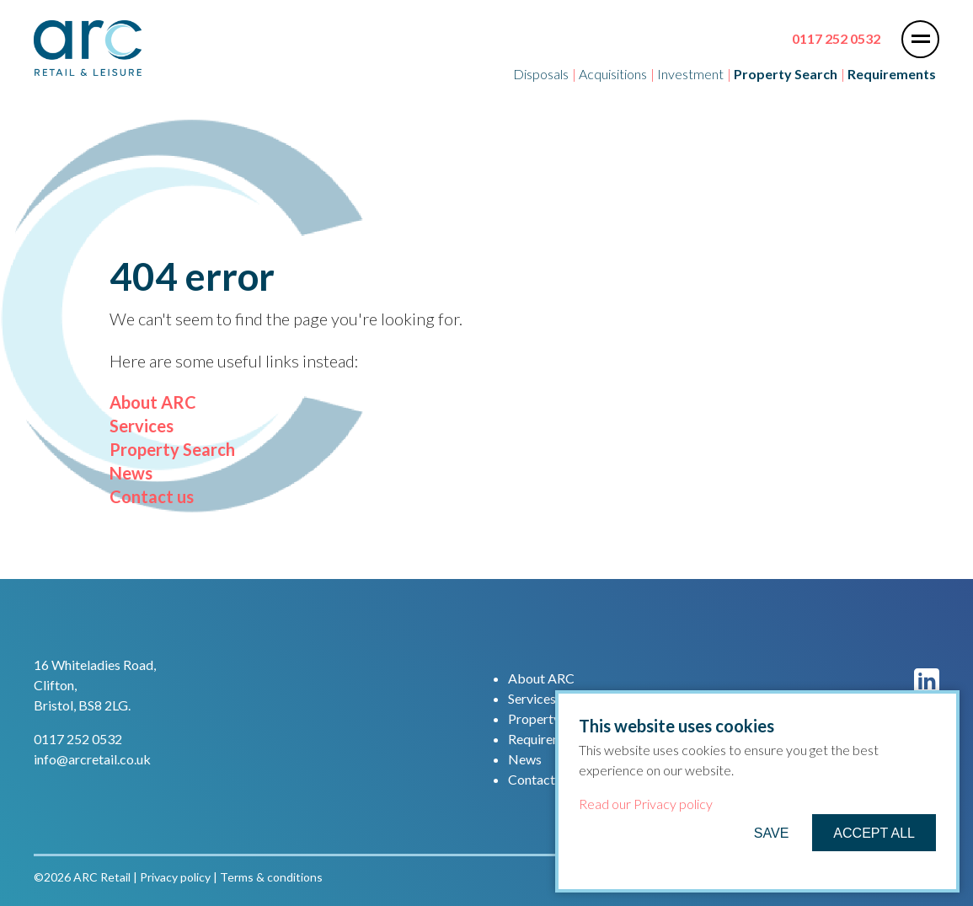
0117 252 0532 (836, 38)
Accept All (874, 833)
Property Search (172, 449)
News (131, 473)
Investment (690, 74)
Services (142, 425)
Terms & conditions (271, 877)
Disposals (541, 74)
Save (771, 833)
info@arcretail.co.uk (92, 759)
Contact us (152, 496)
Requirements (548, 739)
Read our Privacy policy (646, 804)
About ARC (153, 402)
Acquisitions (613, 74)
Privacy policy (175, 877)
